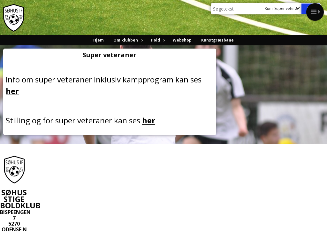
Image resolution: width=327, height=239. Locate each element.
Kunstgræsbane (217, 40)
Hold (157, 40)
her (12, 91)
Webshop (182, 40)
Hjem (98, 40)
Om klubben (127, 40)
